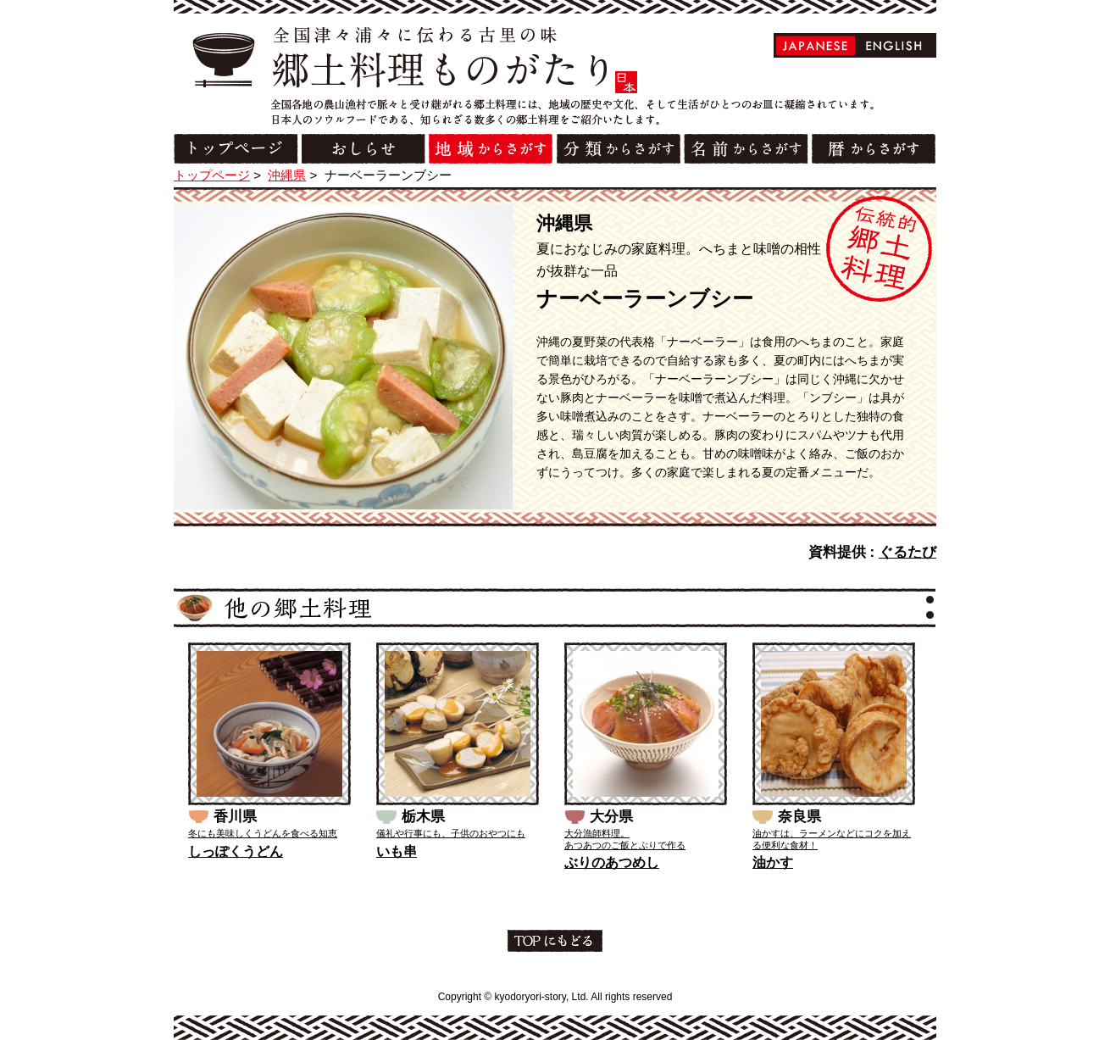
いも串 (396, 851)
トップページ (212, 175)
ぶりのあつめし (611, 862)
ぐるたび (907, 552)
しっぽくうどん (235, 851)
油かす (772, 862)
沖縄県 (287, 175)
